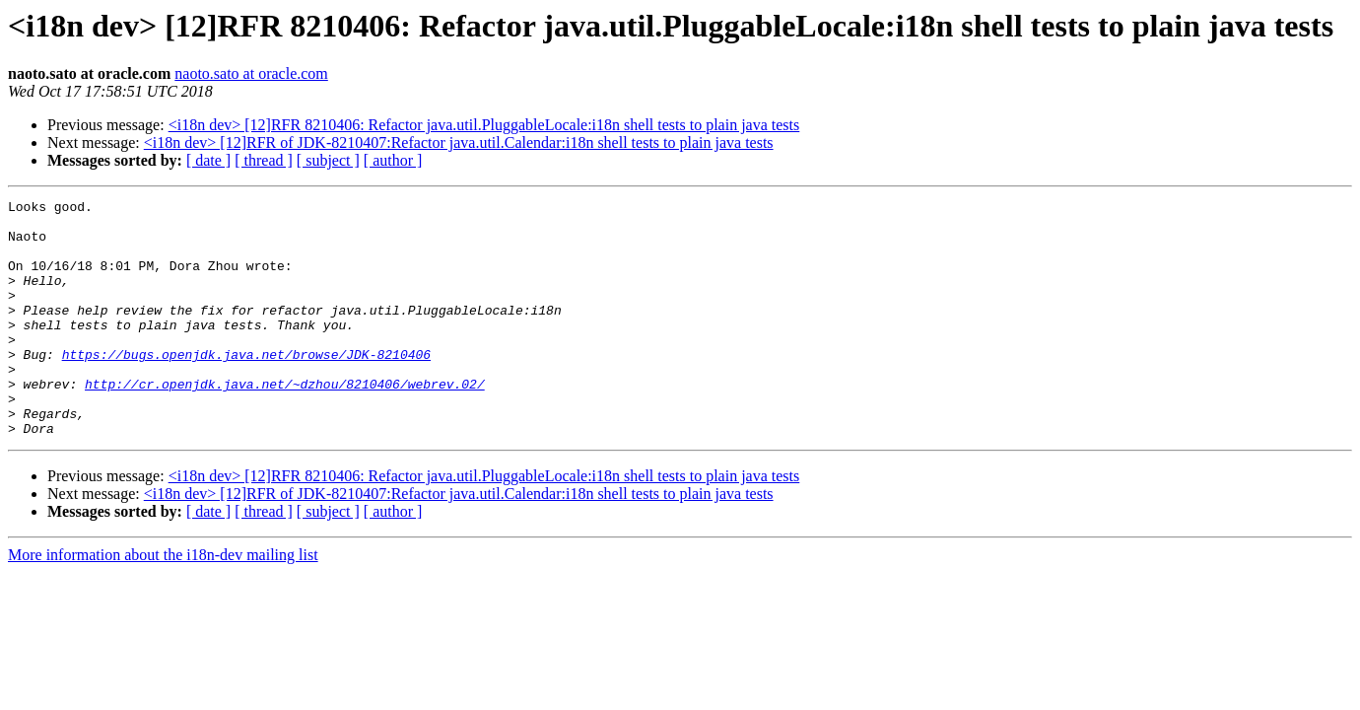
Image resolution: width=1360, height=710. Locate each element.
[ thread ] (264, 160)
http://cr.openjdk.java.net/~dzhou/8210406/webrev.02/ (285, 422)
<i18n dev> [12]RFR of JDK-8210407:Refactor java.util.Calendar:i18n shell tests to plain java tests (459, 142)
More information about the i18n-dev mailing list (163, 602)
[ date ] (208, 160)
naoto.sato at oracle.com (251, 73)
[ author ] (393, 160)
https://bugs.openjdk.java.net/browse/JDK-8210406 (246, 386)
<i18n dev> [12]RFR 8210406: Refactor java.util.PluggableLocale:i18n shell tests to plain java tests (484, 124)
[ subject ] (328, 160)
